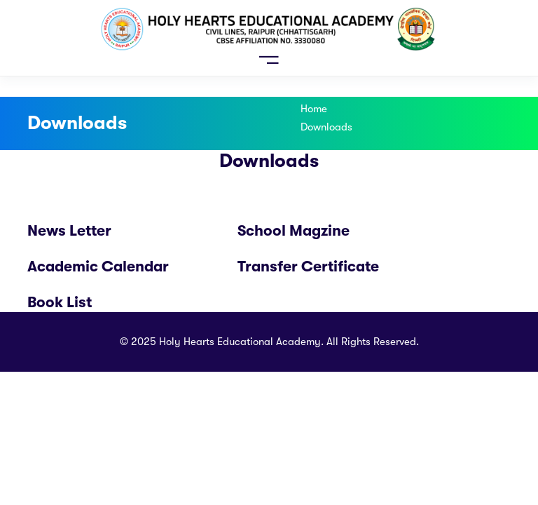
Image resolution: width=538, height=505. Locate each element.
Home (314, 108)
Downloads (326, 127)
